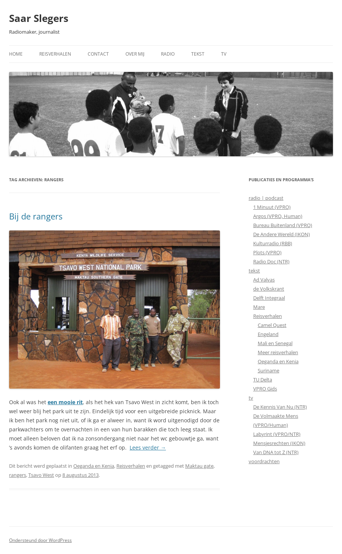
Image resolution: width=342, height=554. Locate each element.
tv (251, 397)
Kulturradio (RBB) (272, 243)
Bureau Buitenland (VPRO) (282, 225)
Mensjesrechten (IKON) (279, 443)
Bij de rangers (35, 216)
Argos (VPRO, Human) (277, 216)
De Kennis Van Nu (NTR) (280, 406)
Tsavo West (41, 475)
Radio (168, 54)
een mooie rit (65, 402)
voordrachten (264, 461)
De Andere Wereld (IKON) (281, 234)
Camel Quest (272, 325)
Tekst (197, 54)
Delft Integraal (269, 297)
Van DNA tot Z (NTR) (276, 452)
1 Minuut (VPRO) (272, 207)
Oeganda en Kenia (93, 465)
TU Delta (262, 379)
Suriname (268, 370)
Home (16, 54)
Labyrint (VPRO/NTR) (276, 434)
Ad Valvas (264, 279)
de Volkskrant (268, 288)
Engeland (268, 334)
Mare (259, 306)
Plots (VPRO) (267, 252)
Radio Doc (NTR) (271, 261)
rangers (17, 475)
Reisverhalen (55, 54)
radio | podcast (266, 198)
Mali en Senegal (275, 343)
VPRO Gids (265, 388)
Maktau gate (199, 465)
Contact (98, 54)
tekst (254, 270)
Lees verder (148, 447)
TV (223, 54)
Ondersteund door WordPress (40, 540)
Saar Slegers (38, 18)
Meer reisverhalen (278, 352)
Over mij (134, 54)
